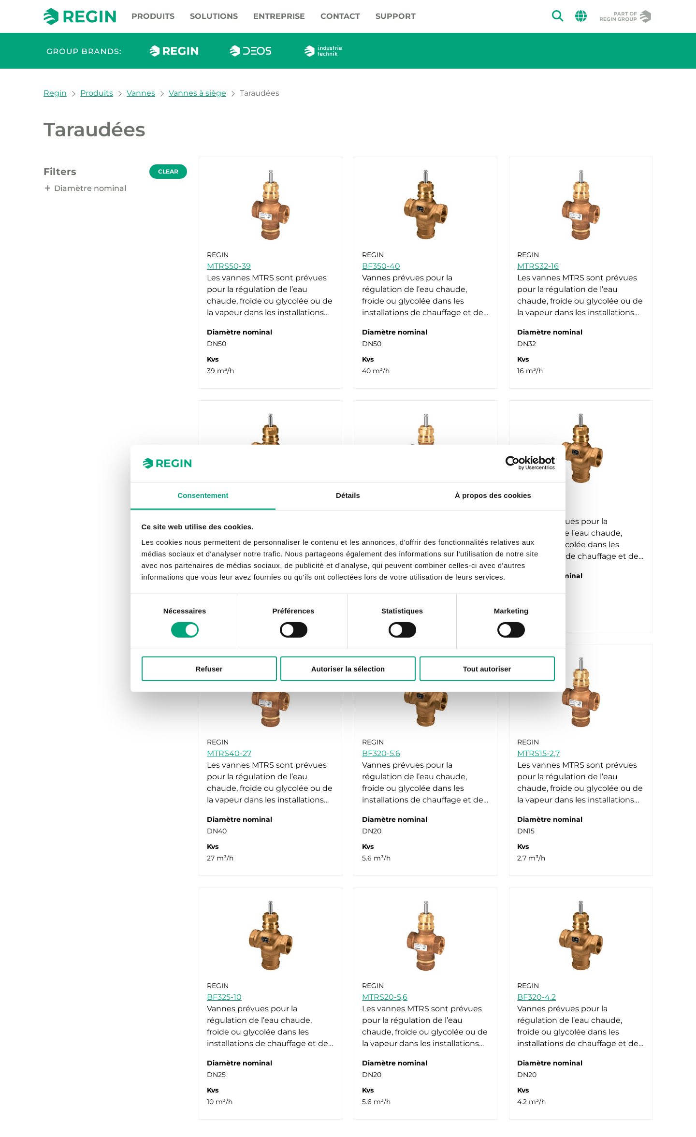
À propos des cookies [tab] (493, 495)
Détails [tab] (348, 495)
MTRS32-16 (538, 266)
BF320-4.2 (536, 997)
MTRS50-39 (229, 266)
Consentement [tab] (202, 495)
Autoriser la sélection (348, 668)
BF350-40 (381, 266)
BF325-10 (224, 997)
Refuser (209, 668)
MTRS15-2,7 (538, 753)
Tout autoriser (487, 668)
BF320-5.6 (381, 753)
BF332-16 (534, 509)
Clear (168, 171)
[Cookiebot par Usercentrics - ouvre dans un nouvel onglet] (512, 463)
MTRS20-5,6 (384, 997)
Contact (340, 16)
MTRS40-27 (229, 753)
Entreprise (279, 16)
